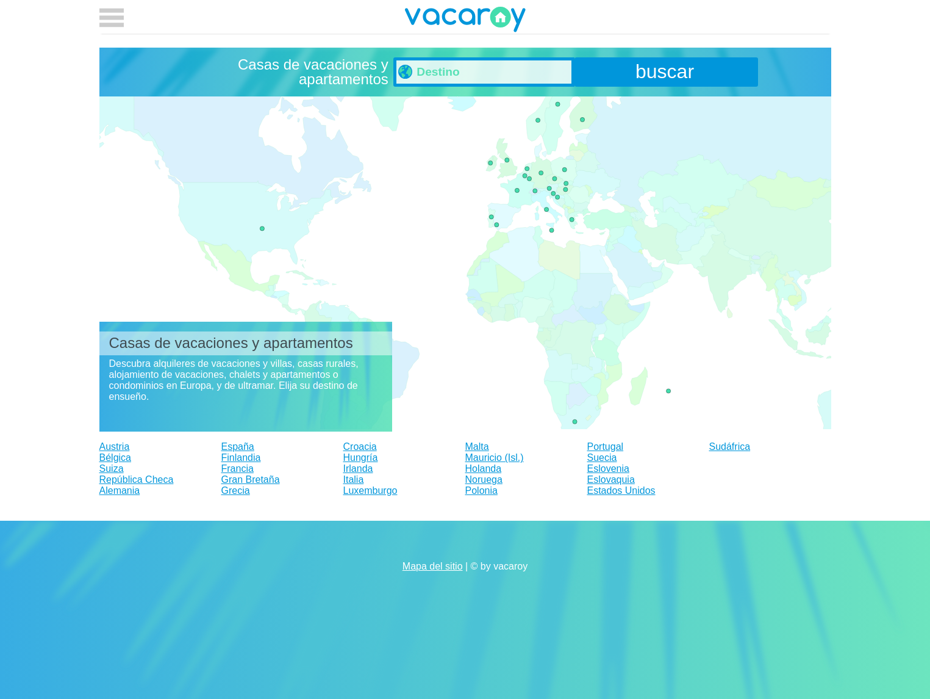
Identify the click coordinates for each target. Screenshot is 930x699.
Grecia (235, 490)
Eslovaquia (611, 479)
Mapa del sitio (432, 566)
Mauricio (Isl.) (494, 457)
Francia (237, 468)
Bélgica (115, 457)
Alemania (119, 490)
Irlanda (358, 468)
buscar (664, 71)
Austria (114, 446)
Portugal (605, 446)
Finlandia (241, 457)
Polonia (481, 490)
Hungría (360, 457)
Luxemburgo (370, 490)
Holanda (483, 468)
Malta (477, 446)
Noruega (484, 479)
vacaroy (465, 21)
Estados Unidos (621, 490)
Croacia (360, 446)
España (237, 446)
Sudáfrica (730, 446)
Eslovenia (608, 468)
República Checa (136, 479)
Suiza (111, 468)
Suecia (602, 457)
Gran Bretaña (250, 479)
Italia (353, 479)
